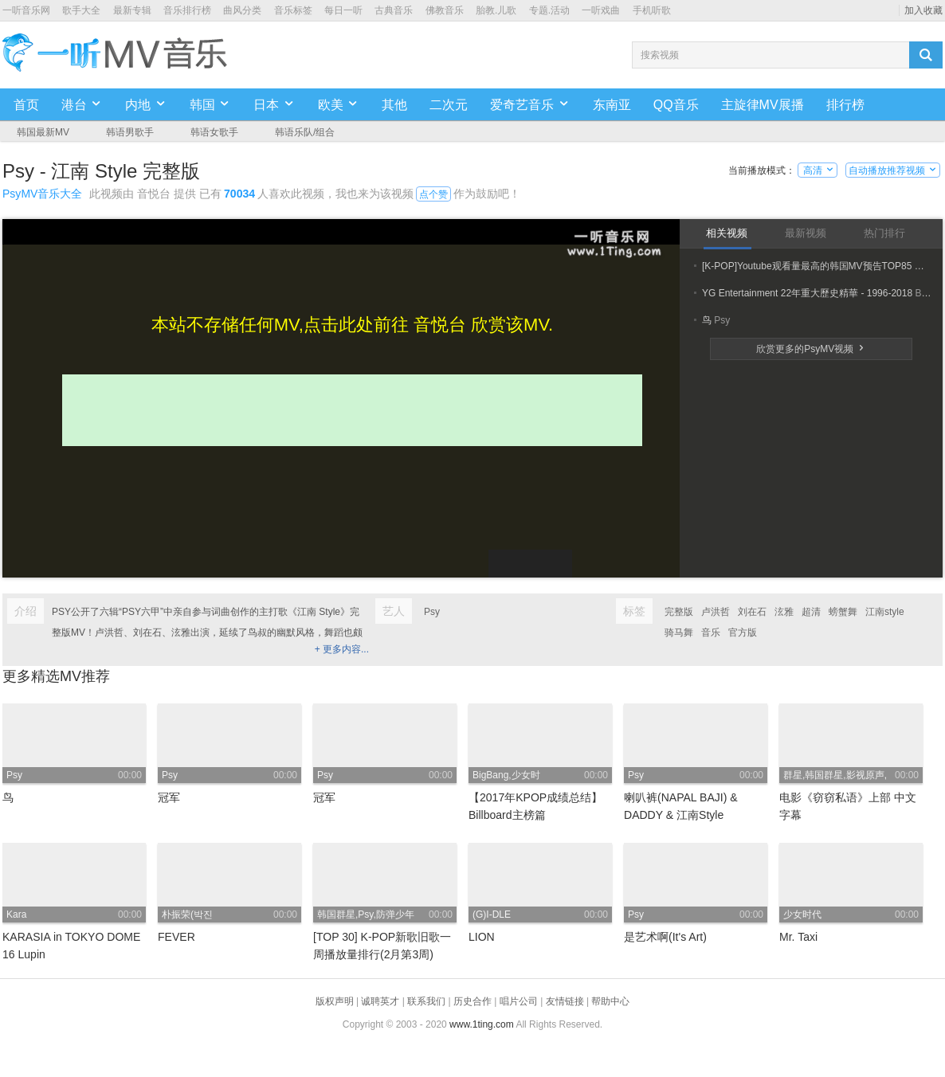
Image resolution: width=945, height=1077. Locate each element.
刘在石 (752, 611)
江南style (884, 611)
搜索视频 (660, 55)
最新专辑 (132, 10)
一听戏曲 (601, 10)
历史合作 (472, 1001)
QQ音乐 (676, 105)
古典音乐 (393, 10)
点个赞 (433, 194)
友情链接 (565, 1001)
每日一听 (343, 10)
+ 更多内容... (342, 649)
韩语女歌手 (214, 132)
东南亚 (612, 105)
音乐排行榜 (187, 10)
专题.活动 (549, 10)
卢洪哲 (715, 611)
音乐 (710, 632)
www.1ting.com (481, 1024)
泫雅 (784, 611)
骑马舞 (679, 632)
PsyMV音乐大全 (42, 193)
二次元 (448, 105)
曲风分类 (242, 10)
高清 (818, 170)
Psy (432, 611)
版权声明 (335, 1001)
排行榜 (845, 105)
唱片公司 (519, 1001)
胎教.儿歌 (496, 10)
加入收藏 (923, 10)
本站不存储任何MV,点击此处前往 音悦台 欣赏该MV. (352, 325)
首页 (26, 105)
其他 (394, 105)
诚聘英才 (380, 1001)
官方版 (742, 632)
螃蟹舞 (843, 611)
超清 (811, 611)
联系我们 (426, 1001)
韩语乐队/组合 (305, 132)
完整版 (679, 611)
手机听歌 (652, 10)
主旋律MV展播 (762, 105)
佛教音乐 (444, 10)
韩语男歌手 (130, 132)
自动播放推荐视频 (893, 170)
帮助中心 (610, 1001)
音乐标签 (293, 10)
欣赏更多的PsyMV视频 (810, 348)
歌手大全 (81, 10)
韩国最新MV (43, 132)
